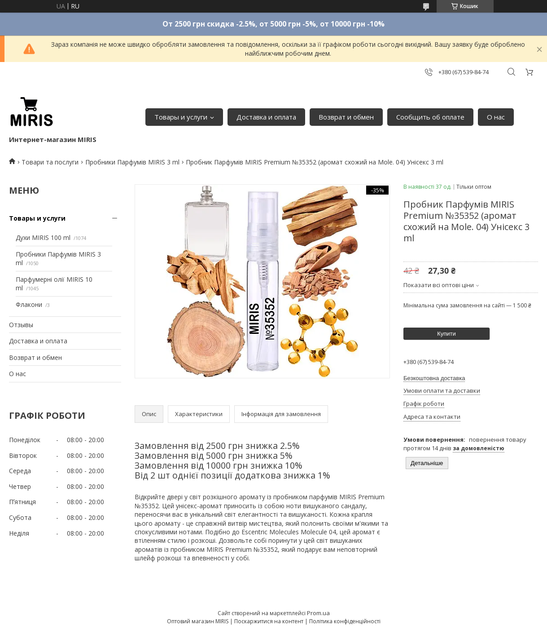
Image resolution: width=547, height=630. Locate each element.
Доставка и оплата (266, 116)
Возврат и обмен (346, 116)
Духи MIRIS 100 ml (43, 237)
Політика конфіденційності (345, 621)
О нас (496, 116)
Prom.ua (318, 613)
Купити (446, 333)
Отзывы (21, 324)
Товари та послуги (50, 162)
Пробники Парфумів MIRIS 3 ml (132, 162)
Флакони (29, 304)
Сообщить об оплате (430, 116)
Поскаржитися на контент (268, 621)
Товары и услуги (180, 116)
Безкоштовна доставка (434, 378)
